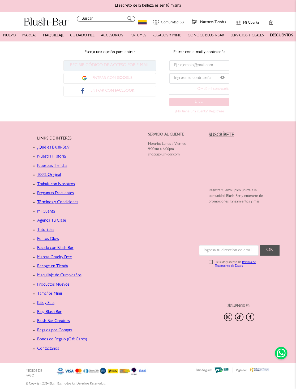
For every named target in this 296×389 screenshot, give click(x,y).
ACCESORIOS (112, 35)
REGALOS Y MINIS (166, 35)
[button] (245, 20)
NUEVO (9, 35)
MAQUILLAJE (53, 35)
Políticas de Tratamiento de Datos (235, 264)
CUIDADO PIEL (82, 35)
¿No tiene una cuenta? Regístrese (199, 111)
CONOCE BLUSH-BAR (206, 35)
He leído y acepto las (235, 264)
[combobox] (106, 19)
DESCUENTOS (281, 35)
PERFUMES (138, 35)
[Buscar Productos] (129, 19)
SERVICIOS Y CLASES (247, 35)
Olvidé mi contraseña (213, 89)
